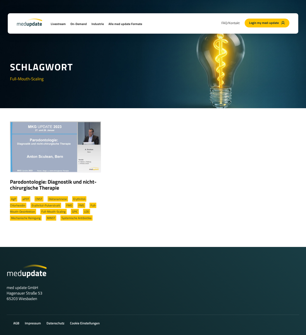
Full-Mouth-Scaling (53, 211)
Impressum (33, 323)
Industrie (97, 23)
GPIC (75, 211)
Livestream (58, 23)
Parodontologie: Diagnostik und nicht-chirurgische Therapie (53, 185)
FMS (81, 205)
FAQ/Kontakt (230, 22)
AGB (16, 323)
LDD (86, 211)
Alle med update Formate (125, 23)
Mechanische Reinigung (26, 218)
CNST (39, 199)
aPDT (26, 199)
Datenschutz (55, 323)
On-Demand (78, 23)
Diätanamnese (58, 199)
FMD (69, 205)
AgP (13, 199)
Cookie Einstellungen (85, 323)
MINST (51, 218)
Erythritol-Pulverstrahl (46, 205)
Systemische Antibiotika (76, 218)
